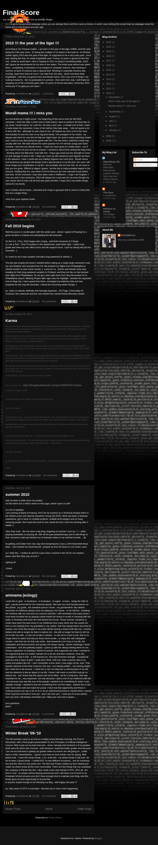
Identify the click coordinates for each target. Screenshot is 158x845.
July (111, 121)
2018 (109, 56)
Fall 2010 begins (19, 226)
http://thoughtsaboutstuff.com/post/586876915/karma (52, 385)
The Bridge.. (109, 214)
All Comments (142, 165)
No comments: (49, 207)
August (113, 116)
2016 (109, 65)
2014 (109, 74)
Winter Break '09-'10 (23, 733)
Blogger (98, 838)
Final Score (21, 12)
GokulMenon (128, 235)
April (111, 125)
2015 (109, 70)
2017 (109, 60)
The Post (108, 192)
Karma (11, 320)
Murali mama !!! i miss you (28, 113)
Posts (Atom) (55, 817)
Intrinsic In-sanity (109, 210)
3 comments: (48, 714)
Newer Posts (12, 808)
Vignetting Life (111, 161)
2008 (109, 140)
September (115, 111)
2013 (109, 79)
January (113, 130)
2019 (109, 51)
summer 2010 (17, 494)
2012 (109, 83)
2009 (109, 136)
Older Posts (84, 808)
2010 (109, 93)
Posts (138, 159)
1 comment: (48, 93)
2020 (109, 46)
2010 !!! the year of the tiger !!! (32, 43)
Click (7, 24)
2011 (109, 88)
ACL (78, 531)
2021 (109, 42)
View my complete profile (131, 239)
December (114, 97)
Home (49, 808)
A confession (109, 195)
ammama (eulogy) (21, 595)
